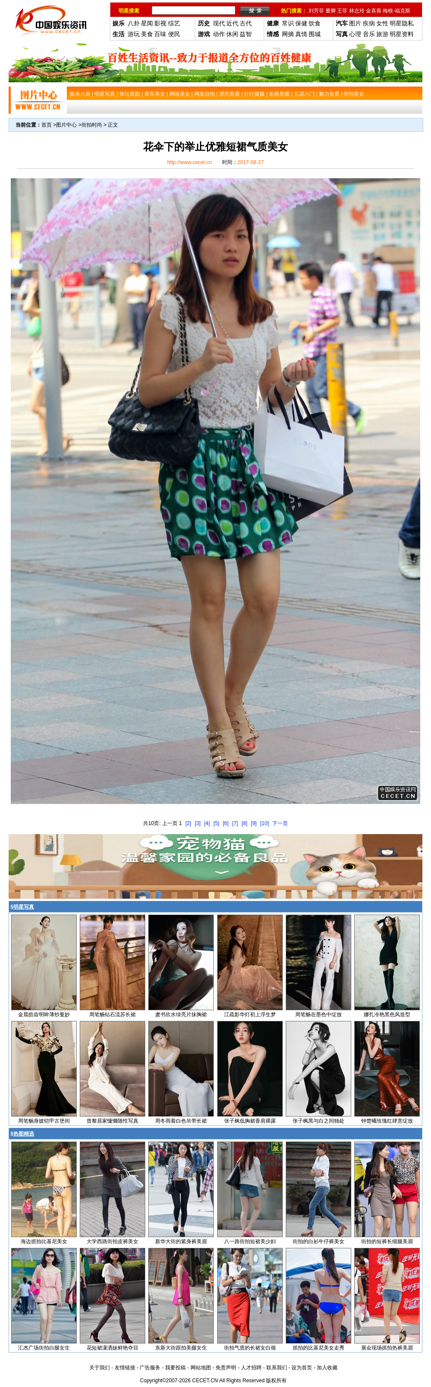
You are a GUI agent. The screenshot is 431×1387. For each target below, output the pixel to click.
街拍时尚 (91, 125)
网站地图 (201, 1368)
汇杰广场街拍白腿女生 (44, 1348)
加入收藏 (327, 1368)
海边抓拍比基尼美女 (44, 1241)
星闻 (147, 23)
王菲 (342, 11)
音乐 (369, 34)
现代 (219, 23)
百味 (160, 34)
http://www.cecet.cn (189, 162)
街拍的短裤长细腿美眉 (387, 1241)
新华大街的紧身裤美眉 (181, 1241)
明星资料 (402, 34)
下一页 (280, 823)
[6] (225, 823)
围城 (315, 34)
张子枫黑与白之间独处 (318, 1121)
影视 (160, 23)
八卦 (134, 23)
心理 (355, 34)
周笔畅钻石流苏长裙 (112, 1015)
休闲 (232, 34)
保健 (301, 23)
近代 (232, 23)
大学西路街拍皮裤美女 (112, 1241)
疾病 (369, 23)
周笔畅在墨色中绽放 (318, 1015)
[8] (244, 823)
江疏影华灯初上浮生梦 (250, 1015)
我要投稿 (175, 1368)
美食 (147, 34)
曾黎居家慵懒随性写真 (112, 1121)
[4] (207, 823)
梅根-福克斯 (396, 11)
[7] (235, 823)
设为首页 (301, 1368)
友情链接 (125, 1368)
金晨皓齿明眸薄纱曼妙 (44, 1015)
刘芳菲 (316, 11)
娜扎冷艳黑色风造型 (387, 1015)
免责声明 (226, 1368)
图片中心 (66, 125)
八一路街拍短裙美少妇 (250, 1241)
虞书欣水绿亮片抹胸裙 (181, 1015)
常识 (288, 23)
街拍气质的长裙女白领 (250, 1348)
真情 (301, 34)
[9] (253, 823)
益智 (246, 34)
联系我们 (276, 1368)
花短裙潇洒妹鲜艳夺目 (112, 1348)
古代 (246, 23)
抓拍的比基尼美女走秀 (318, 1348)
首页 (46, 125)
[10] (264, 823)
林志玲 (357, 11)
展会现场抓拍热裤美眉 (387, 1348)
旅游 (382, 34)
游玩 (134, 34)
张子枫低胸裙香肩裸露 (250, 1121)
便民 (174, 34)
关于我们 (99, 1368)
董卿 (330, 11)
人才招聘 (251, 1368)
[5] (216, 823)
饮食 (315, 23)
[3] (197, 823)
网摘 (288, 34)
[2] (188, 823)
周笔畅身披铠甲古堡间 (44, 1121)
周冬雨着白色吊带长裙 (181, 1121)
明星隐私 (402, 23)
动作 (219, 34)
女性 (382, 23)
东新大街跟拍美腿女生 (181, 1348)
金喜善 (373, 11)
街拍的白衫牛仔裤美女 (318, 1241)
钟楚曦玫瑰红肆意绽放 (387, 1121)
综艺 (174, 23)
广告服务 (150, 1368)
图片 (355, 23)
